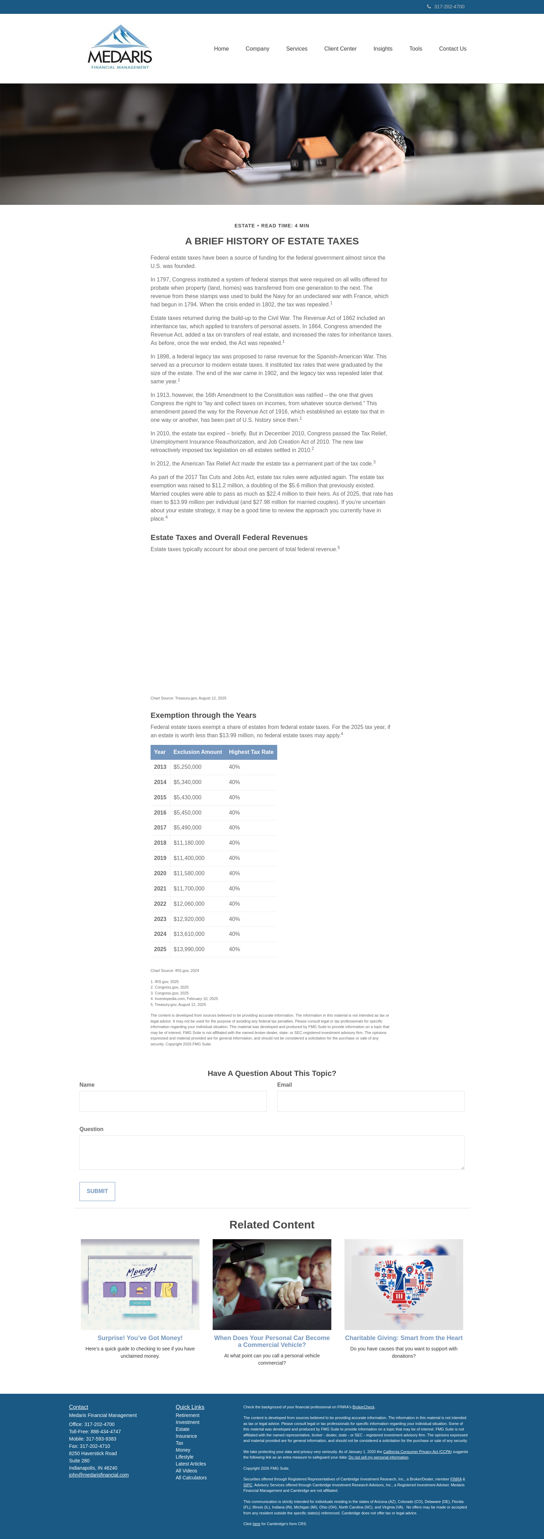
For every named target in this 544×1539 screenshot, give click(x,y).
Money (183, 1450)
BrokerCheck (363, 1407)
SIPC (248, 1485)
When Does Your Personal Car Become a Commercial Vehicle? (272, 1341)
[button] (254, 48)
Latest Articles (191, 1464)
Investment (187, 1422)
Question (91, 1129)
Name (87, 1085)
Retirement (187, 1415)
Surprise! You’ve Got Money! (139, 1337)
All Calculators (191, 1477)
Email (284, 1085)
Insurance (186, 1436)
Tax (180, 1443)
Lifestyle (185, 1457)
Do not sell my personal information (378, 1457)
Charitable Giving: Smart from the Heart (403, 1337)
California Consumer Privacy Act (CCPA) (417, 1452)
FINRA (455, 1479)
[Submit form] (97, 1191)
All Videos (186, 1470)
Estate (183, 1429)
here (256, 1524)
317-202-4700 (446, 6)
